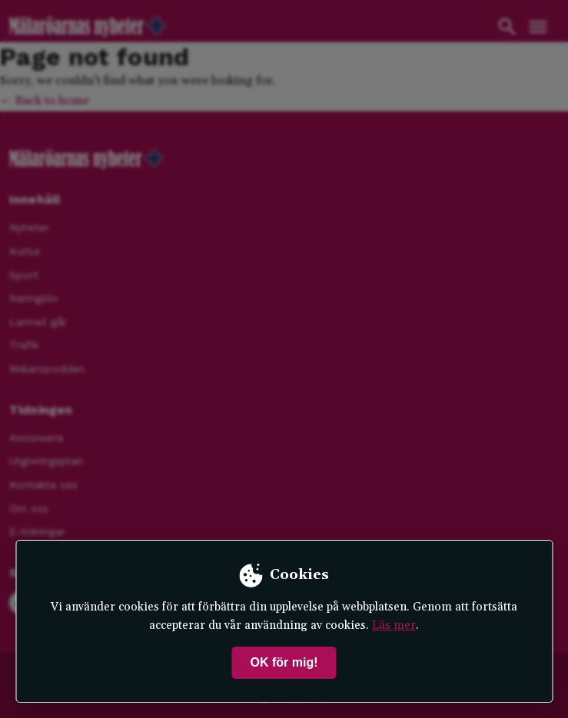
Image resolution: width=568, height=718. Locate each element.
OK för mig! (284, 662)
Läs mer (394, 625)
